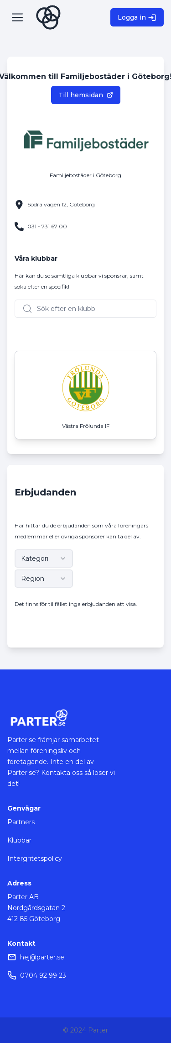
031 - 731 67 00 (47, 226)
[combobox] (44, 558)
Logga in (137, 17)
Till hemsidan (85, 95)
